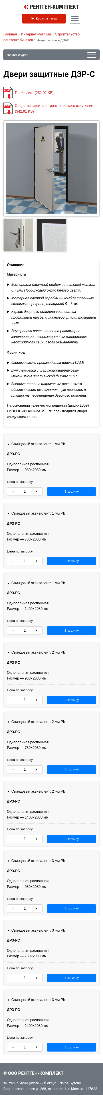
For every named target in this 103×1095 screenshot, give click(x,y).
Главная (10, 34)
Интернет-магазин (36, 34)
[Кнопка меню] (75, 19)
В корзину (72, 491)
